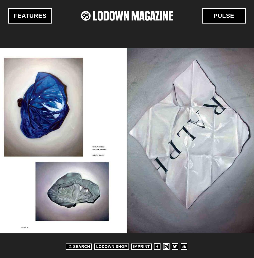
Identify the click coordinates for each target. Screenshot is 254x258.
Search (78, 246)
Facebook (157, 246)
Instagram (166, 246)
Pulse (224, 15)
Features (30, 15)
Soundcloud (184, 246)
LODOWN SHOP (111, 246)
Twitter (175, 246)
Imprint (141, 246)
